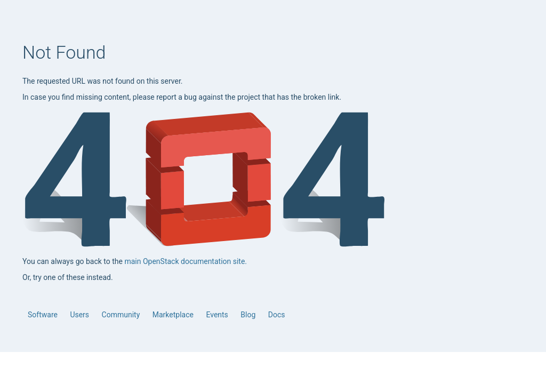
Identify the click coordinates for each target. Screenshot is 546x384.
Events (218, 314)
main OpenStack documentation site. (185, 261)
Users (80, 314)
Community (122, 314)
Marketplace (174, 314)
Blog (248, 314)
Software (43, 314)
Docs (276, 314)
